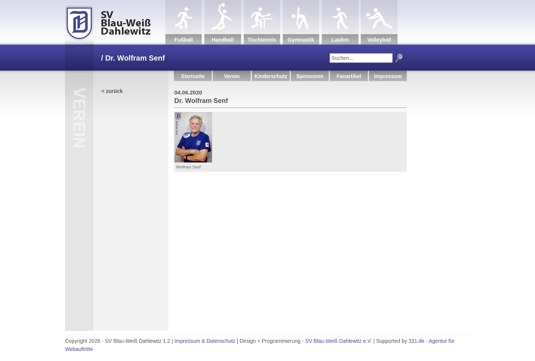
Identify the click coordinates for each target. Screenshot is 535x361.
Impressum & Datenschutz (204, 341)
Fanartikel (349, 76)
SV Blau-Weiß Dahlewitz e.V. (338, 341)
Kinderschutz (271, 76)
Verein (232, 76)
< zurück (112, 91)
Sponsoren (309, 76)
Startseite (193, 76)
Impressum (388, 76)
